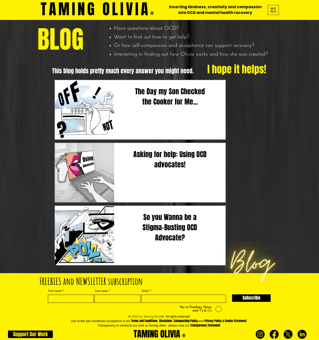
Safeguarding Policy (186, 321)
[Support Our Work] (30, 334)
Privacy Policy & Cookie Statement (225, 321)
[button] (273, 10)
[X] (288, 334)
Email (145, 290)
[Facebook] (274, 334)
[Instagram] (260, 334)
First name (55, 290)
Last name (101, 290)
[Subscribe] (251, 298)
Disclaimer (165, 321)
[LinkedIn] (302, 334)
